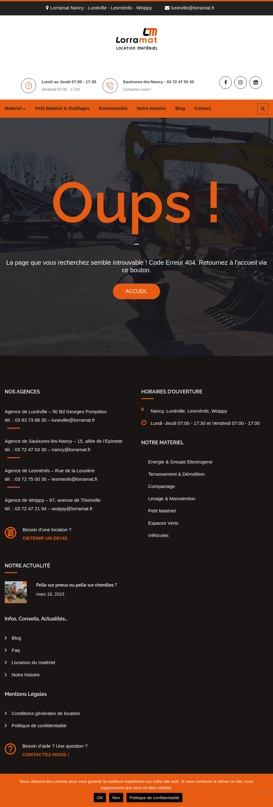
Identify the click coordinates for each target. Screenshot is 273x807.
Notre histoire (151, 108)
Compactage (161, 486)
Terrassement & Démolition (176, 474)
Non (116, 797)
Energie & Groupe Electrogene (180, 461)
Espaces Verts (163, 523)
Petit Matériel (162, 510)
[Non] (265, 790)
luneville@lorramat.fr (189, 7)
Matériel (13, 108)
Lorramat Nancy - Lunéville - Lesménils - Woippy (99, 7)
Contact (203, 108)
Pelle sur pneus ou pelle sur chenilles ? (76, 585)
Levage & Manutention (171, 498)
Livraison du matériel (33, 662)
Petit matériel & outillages (62, 108)
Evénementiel (113, 108)
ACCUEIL (136, 291)
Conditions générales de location (46, 713)
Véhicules (158, 535)
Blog (180, 108)
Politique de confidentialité (39, 725)
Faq (16, 650)
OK (100, 797)
